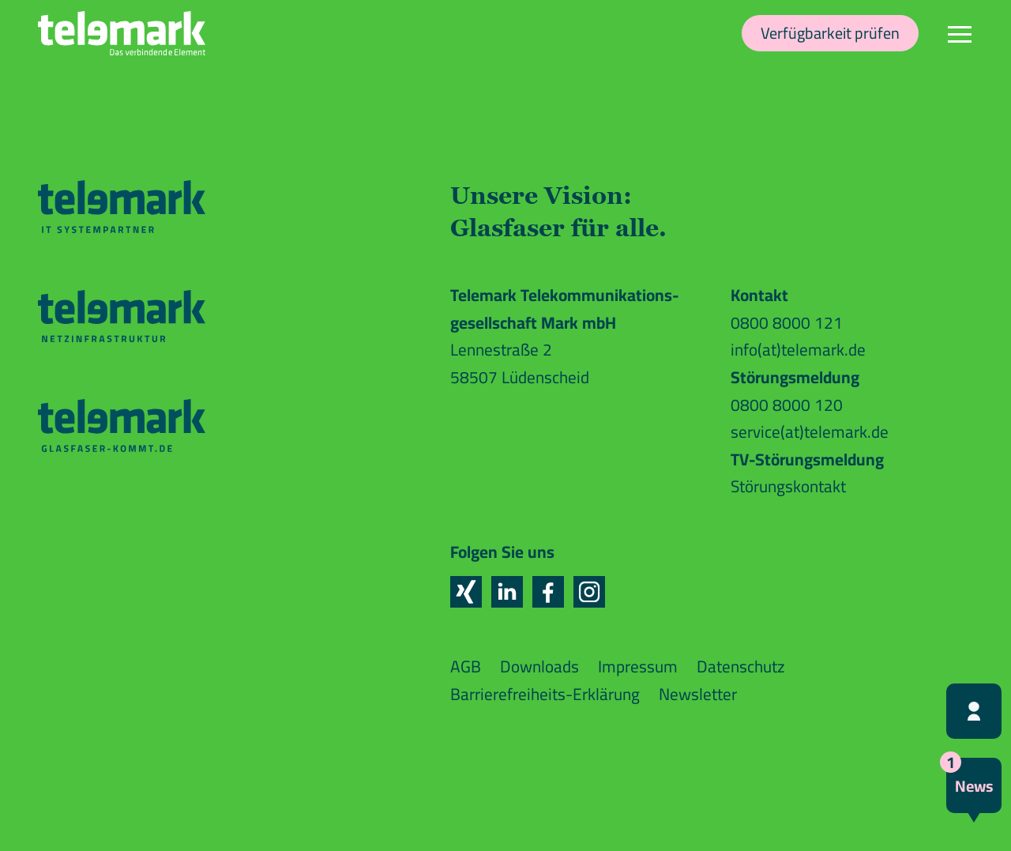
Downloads (539, 666)
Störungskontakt (788, 486)
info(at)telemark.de (798, 349)
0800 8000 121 (787, 322)
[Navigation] (960, 33)
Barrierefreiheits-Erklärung (545, 694)
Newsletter (698, 694)
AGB (465, 666)
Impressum (638, 666)
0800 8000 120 (787, 405)
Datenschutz (741, 666)
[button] (466, 592)
